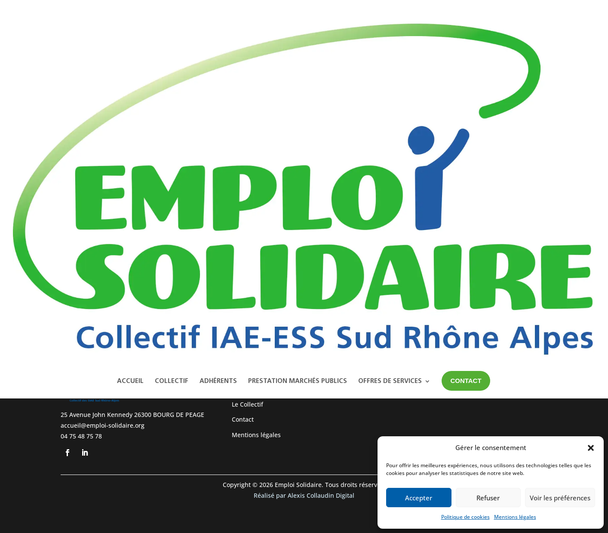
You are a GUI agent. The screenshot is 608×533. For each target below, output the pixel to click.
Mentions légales (515, 517)
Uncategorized (473, 304)
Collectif (171, 73)
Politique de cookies (465, 517)
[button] (591, 448)
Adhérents (218, 73)
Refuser (488, 497)
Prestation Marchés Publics (297, 73)
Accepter (418, 497)
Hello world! (469, 165)
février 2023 (469, 265)
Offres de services (390, 73)
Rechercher (514, 123)
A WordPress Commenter (488, 215)
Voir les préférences (560, 497)
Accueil (130, 73)
